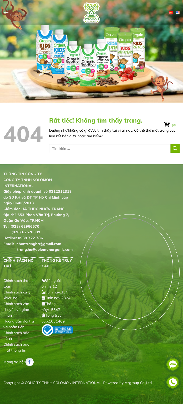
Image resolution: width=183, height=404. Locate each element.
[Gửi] (175, 148)
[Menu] (6, 12)
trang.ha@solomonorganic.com (38, 249)
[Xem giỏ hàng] (170, 124)
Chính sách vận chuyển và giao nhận (16, 309)
